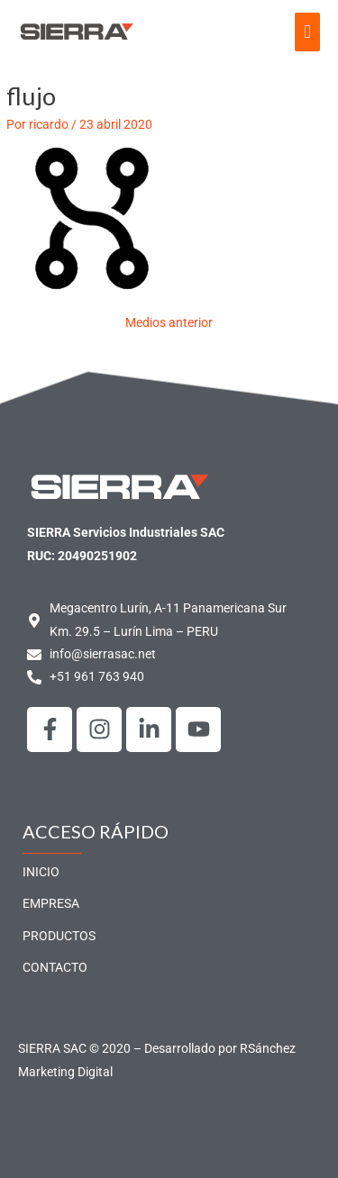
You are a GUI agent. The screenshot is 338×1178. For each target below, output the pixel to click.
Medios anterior (169, 322)
